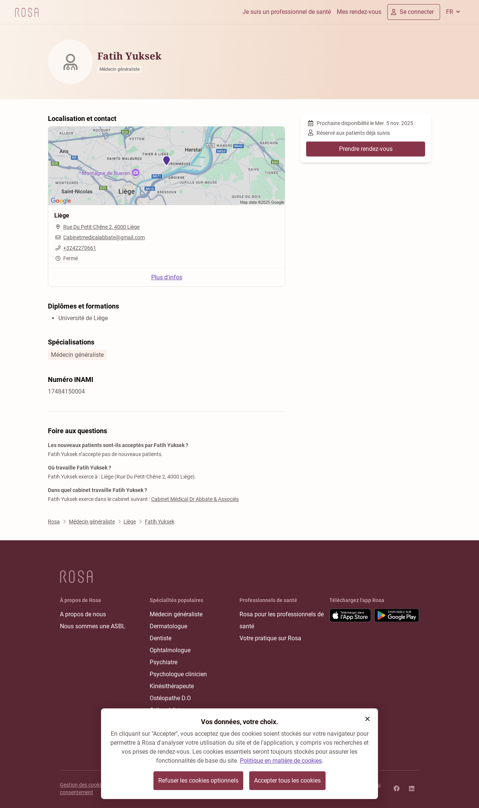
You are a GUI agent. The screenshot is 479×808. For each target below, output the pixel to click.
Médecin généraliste (176, 614)
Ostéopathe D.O (170, 698)
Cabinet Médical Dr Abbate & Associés (195, 499)
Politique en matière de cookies (281, 760)
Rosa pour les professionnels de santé (282, 620)
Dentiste (160, 638)
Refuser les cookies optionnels (198, 780)
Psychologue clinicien (178, 674)
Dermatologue (168, 626)
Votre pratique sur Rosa (270, 638)
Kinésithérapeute (172, 686)
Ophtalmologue (170, 650)
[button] (367, 718)
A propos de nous (83, 614)
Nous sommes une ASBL (92, 626)
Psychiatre (163, 662)
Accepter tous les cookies (287, 780)
